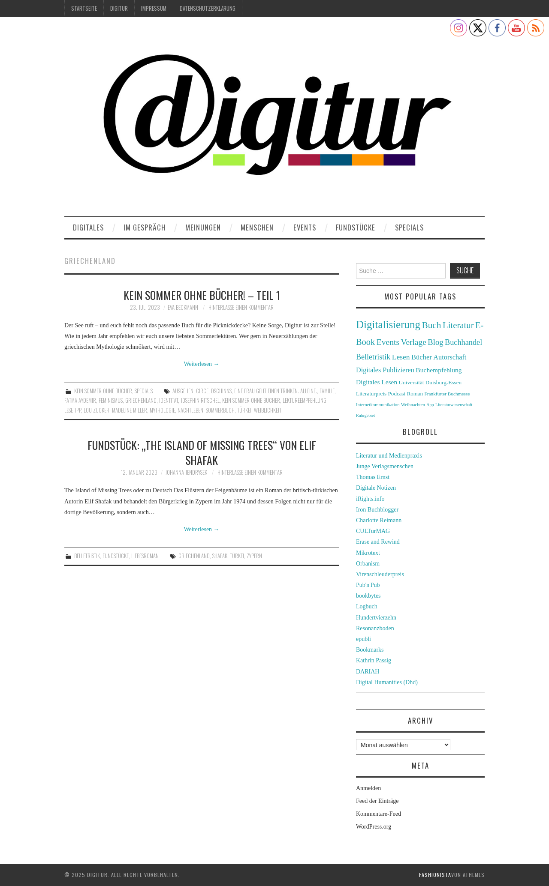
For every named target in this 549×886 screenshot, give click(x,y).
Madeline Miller (129, 410)
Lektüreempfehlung (304, 400)
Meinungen (203, 227)
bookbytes (368, 596)
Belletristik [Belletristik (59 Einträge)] (373, 357)
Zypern (254, 556)
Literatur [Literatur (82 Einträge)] (458, 325)
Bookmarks (370, 650)
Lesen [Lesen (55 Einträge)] (401, 357)
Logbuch (366, 606)
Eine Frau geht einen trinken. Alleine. (275, 391)
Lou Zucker (96, 410)
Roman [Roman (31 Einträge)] (415, 394)
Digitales (88, 227)
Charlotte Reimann (378, 520)
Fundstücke (355, 227)
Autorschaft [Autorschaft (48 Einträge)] (449, 357)
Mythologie (162, 410)
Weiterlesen (201, 364)
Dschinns (221, 391)
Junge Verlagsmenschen (384, 466)
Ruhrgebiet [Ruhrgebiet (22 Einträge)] (365, 415)
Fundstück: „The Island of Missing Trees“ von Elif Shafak (201, 452)
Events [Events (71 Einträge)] (388, 342)
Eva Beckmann (183, 307)
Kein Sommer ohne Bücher (103, 391)
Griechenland (141, 400)
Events (304, 227)
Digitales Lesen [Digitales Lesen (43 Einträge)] (376, 382)
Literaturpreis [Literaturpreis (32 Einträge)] (371, 393)
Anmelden (368, 788)
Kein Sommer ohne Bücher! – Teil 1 (202, 295)
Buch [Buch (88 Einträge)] (431, 325)
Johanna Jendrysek (186, 472)
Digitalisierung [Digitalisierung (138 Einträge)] (388, 324)
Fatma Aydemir (80, 400)
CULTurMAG (373, 531)
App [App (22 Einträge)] (430, 404)
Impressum (153, 8)
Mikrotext (368, 553)
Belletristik (87, 556)
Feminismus (111, 400)
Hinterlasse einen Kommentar (241, 307)
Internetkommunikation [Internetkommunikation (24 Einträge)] (378, 404)
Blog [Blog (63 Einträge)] (435, 342)
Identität (168, 400)
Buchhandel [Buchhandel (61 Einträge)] (463, 342)
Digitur (119, 8)
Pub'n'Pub (368, 585)
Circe (202, 391)
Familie (327, 391)
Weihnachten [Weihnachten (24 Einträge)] (413, 404)
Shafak (219, 556)
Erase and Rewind (378, 542)
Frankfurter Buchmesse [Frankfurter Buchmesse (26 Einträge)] (447, 393)
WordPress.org (373, 826)
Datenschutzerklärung (207, 8)
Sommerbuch (220, 410)
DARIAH (367, 671)
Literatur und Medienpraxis (389, 455)
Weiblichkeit (267, 410)
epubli (363, 639)
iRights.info (370, 499)
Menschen (257, 227)
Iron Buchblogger (377, 509)
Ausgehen (182, 391)
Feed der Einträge (377, 801)
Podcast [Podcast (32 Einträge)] (397, 393)
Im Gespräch (145, 227)
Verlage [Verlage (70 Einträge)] (413, 342)
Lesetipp (72, 410)
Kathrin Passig (373, 660)
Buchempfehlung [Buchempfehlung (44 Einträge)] (439, 370)
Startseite (84, 8)
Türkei (244, 410)
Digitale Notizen (376, 488)
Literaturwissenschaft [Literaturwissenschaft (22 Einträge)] (453, 404)
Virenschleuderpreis (380, 574)
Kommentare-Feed (378, 814)
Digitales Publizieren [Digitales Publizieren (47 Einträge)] (385, 370)
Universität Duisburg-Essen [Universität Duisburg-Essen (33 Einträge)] (430, 382)
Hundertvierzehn (376, 617)
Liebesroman (145, 556)
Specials (409, 227)
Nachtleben (190, 410)
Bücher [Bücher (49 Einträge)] (421, 357)
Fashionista (435, 875)
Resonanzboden (375, 628)
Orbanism (368, 563)
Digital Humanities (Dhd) (387, 682)
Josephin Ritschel (200, 400)
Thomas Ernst (372, 477)
